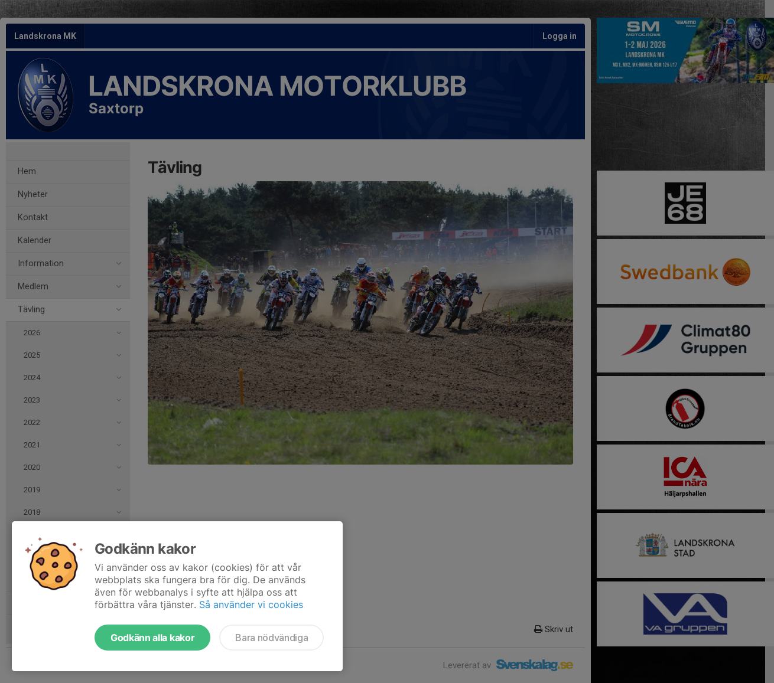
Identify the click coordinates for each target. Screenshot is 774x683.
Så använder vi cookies (251, 604)
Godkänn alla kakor (152, 637)
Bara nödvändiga (271, 637)
